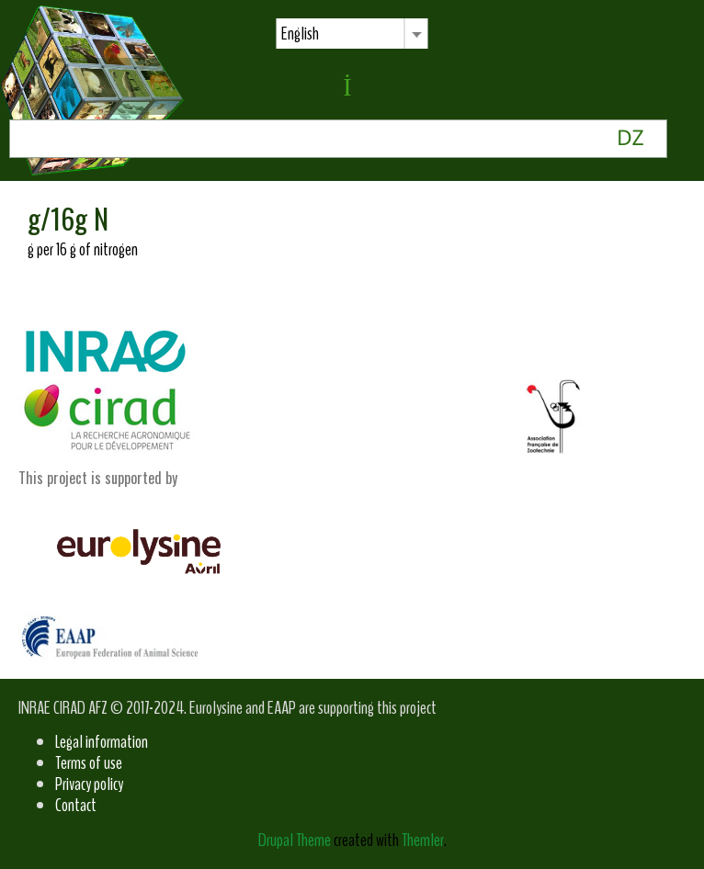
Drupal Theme (294, 840)
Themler (423, 840)
